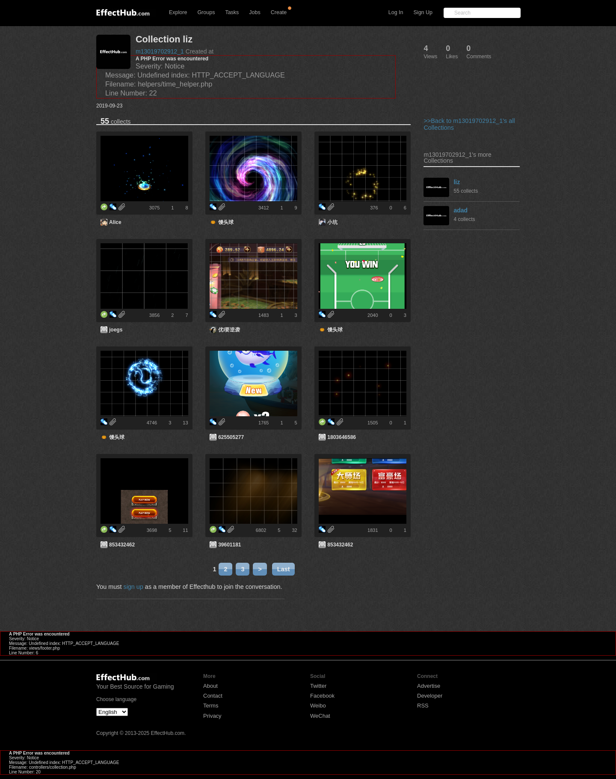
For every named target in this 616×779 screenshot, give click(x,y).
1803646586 (341, 437)
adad (460, 210)
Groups (206, 12)
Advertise (428, 686)
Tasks (232, 12)
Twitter (318, 686)
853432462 (122, 545)
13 (185, 422)
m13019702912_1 (160, 51)
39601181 (229, 545)
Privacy (212, 716)
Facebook (322, 695)
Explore (178, 12)
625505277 (231, 437)
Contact (212, 695)
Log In (395, 12)
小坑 (332, 222)
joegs (115, 330)
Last (283, 569)
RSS (423, 705)
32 (294, 530)
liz (456, 182)
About (210, 686)
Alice (115, 222)
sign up (133, 586)
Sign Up (423, 12)
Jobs (254, 12)
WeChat (320, 716)
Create (279, 12)
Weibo (318, 705)
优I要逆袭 (229, 330)
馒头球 (226, 222)
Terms (210, 705)
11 (185, 530)
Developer (429, 695)
